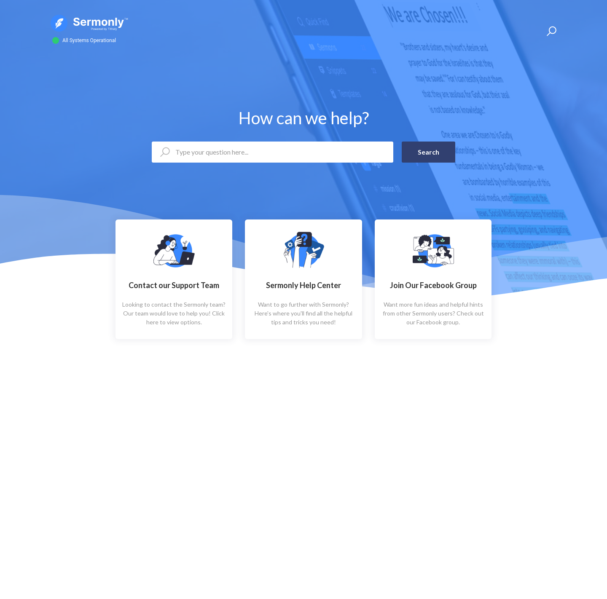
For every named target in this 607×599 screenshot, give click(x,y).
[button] (550, 31)
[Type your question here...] (272, 152)
